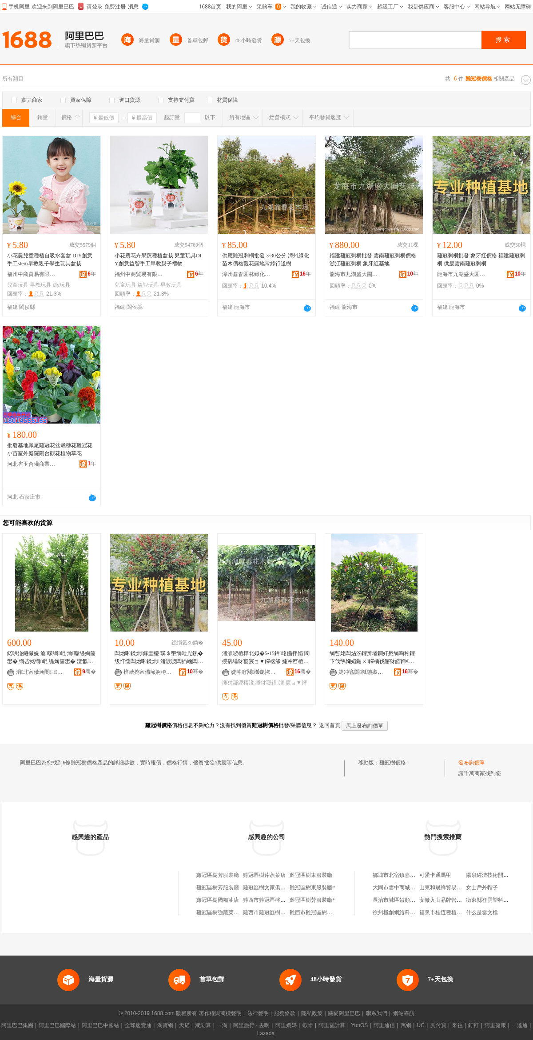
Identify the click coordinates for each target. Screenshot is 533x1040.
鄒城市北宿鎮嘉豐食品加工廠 (407, 875)
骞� (89, 671)
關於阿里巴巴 (344, 1013)
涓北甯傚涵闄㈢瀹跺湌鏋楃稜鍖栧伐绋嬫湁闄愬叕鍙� (40, 672)
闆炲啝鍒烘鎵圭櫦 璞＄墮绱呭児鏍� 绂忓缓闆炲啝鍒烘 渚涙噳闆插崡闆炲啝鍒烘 (159, 657)
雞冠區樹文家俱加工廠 (269, 887)
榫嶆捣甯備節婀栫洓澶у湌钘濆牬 (147, 672)
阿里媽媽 (286, 1025)
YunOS (359, 1025)
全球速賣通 (138, 1025)
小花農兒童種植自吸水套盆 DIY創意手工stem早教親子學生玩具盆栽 (49, 259)
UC (421, 1025)
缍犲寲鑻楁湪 (238, 683)
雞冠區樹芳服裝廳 (217, 875)
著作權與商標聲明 (220, 1013)
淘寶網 (165, 1025)
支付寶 (438, 1025)
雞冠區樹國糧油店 (217, 900)
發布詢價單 (471, 763)
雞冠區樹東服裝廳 (311, 875)
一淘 (222, 1025)
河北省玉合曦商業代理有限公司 (31, 464)
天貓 (184, 1025)
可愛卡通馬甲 (435, 875)
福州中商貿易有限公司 (31, 274)
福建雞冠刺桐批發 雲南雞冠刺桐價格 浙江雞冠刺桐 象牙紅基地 (373, 259)
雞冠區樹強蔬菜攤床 (220, 912)
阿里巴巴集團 (17, 1025)
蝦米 (307, 1025)
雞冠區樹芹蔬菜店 (264, 875)
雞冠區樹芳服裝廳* (312, 900)
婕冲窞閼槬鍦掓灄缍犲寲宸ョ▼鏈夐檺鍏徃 (255, 672)
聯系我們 (376, 1013)
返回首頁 (329, 725)
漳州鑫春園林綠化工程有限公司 (246, 274)
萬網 (406, 1025)
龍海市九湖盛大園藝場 (354, 274)
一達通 (520, 1025)
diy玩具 (61, 285)
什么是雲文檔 (482, 912)
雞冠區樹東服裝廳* (312, 887)
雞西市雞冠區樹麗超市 (269, 912)
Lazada (265, 1033)
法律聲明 (258, 1013)
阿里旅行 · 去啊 (251, 1025)
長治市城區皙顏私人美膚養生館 (410, 900)
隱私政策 (311, 1013)
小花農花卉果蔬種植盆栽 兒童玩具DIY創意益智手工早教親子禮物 (158, 259)
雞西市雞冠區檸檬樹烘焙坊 (275, 900)
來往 (457, 1025)
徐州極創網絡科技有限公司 (405, 912)
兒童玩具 (17, 285)
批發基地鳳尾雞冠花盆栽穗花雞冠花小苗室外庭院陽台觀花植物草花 (49, 449)
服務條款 (284, 1013)
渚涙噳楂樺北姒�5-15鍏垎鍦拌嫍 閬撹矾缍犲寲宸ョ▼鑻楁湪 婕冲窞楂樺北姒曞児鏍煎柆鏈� (266, 657)
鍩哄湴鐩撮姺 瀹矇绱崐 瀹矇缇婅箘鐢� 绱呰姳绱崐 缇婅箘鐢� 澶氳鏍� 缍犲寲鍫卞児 (51, 657)
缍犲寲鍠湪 (269, 683)
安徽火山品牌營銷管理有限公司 (456, 900)
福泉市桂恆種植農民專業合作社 (456, 912)
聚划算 (203, 1025)
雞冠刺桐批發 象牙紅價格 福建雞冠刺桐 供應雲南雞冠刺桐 (481, 259)
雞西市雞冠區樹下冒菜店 (319, 912)
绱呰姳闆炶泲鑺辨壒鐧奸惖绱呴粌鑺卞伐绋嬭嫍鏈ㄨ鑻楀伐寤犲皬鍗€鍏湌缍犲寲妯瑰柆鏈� (373, 657)
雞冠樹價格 (392, 763)
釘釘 (473, 1025)
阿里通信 (384, 1025)
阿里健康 (495, 1025)
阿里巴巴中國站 (100, 1025)
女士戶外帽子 (482, 887)
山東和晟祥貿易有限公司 (448, 887)
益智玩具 (148, 285)
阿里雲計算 (331, 1025)
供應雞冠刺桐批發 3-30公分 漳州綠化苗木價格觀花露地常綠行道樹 (265, 259)
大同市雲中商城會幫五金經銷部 (410, 887)
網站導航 (403, 1013)
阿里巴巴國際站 (57, 1025)
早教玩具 (40, 285)
